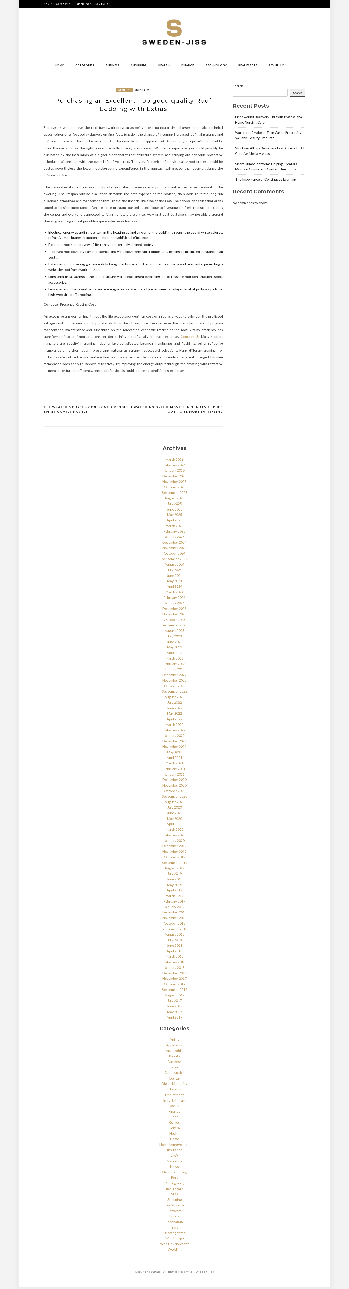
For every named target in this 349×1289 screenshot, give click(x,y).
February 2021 (174, 770)
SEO (174, 1196)
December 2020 (174, 781)
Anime (174, 1041)
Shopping (139, 65)
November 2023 (174, 615)
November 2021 (174, 748)
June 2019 (174, 881)
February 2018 (174, 964)
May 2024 (174, 582)
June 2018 (174, 947)
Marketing (174, 1162)
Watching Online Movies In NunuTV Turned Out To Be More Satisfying (178, 411)
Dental (174, 1080)
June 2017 (174, 1008)
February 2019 (174, 903)
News (174, 1168)
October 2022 (174, 687)
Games (174, 1124)
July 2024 (174, 571)
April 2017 (174, 1019)
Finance (187, 65)
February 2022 (174, 731)
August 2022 (174, 698)
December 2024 (174, 544)
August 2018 (174, 936)
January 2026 (175, 472)
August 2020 (174, 803)
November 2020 (174, 787)
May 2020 (174, 820)
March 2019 (174, 897)
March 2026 (174, 461)
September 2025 (174, 494)
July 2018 (174, 941)
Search (238, 86)
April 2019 (174, 892)
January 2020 (175, 842)
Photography (174, 1184)
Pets (174, 1179)
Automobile (174, 1052)
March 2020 (174, 831)
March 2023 (174, 660)
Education (174, 1091)
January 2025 (175, 538)
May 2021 (174, 754)
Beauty (174, 1057)
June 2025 (174, 511)
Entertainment (174, 1102)
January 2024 (175, 605)
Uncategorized (174, 1234)
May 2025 (174, 516)
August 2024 (174, 566)
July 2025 (174, 505)
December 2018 (174, 914)
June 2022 (174, 709)
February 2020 (174, 836)
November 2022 (174, 682)
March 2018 (174, 958)
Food (174, 1118)
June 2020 (174, 814)
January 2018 (175, 969)
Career (174, 1069)
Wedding (175, 1251)
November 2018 (174, 919)
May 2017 (174, 1013)
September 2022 (174, 693)
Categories (64, 3)
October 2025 (174, 488)
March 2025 (174, 527)
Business (112, 65)
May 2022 (174, 715)
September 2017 (174, 991)
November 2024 (174, 549)
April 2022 (174, 721)
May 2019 (174, 886)
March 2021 (174, 765)
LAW (174, 1157)
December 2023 (174, 610)
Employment (174, 1096)
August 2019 (174, 870)
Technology (216, 65)
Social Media (174, 1207)
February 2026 (174, 466)
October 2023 (174, 621)
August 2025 (174, 500)
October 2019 (174, 858)
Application (174, 1047)
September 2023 (174, 627)
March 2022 (174, 726)
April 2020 (174, 825)
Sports (174, 1218)
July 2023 (174, 638)
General (124, 89)
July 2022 (174, 704)
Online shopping (174, 1174)
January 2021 (175, 776)
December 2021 (174, 743)
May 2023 (174, 649)
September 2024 (174, 560)
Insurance (174, 1151)
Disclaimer (83, 3)
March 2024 (174, 593)
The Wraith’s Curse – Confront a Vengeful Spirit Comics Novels (88, 411)
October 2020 (174, 792)
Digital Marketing (175, 1085)
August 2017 (174, 997)
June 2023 (174, 643)
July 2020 (174, 809)
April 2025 (174, 522)
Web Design (174, 1240)
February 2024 (174, 599)
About (48, 3)
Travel (174, 1229)
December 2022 (174, 676)
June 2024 (174, 577)
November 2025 (174, 483)
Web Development (174, 1245)
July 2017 (174, 1002)
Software (174, 1212)
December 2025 (174, 478)
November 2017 (174, 980)
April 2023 (174, 654)
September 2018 (174, 930)
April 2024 (174, 588)
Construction (174, 1074)
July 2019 (174, 875)
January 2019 (175, 908)
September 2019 (174, 864)
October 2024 (174, 555)
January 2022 (175, 737)
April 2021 (174, 759)
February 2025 (174, 533)
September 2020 (174, 798)
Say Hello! (102, 3)
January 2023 (175, 671)
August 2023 (174, 632)
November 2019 (174, 853)
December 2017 (174, 974)
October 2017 (174, 986)
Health (164, 65)
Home (59, 65)
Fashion (174, 1107)
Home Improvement (174, 1146)
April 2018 (174, 952)
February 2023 (174, 665)
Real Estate (247, 65)
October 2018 (174, 925)
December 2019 (174, 847)
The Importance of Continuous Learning (265, 179)
